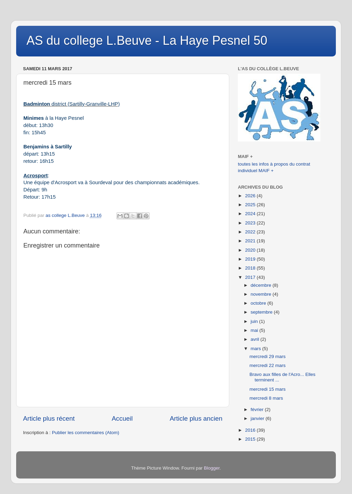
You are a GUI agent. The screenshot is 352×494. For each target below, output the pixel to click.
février (258, 409)
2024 (251, 213)
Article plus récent (49, 418)
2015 (251, 439)
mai (255, 330)
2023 (251, 222)
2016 (251, 430)
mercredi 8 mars (266, 398)
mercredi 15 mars (268, 389)
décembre (262, 285)
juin (255, 321)
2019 (251, 259)
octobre (259, 303)
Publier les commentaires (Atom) (85, 432)
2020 (251, 250)
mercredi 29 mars (268, 356)
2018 (251, 268)
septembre (262, 312)
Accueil (122, 418)
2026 (251, 195)
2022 (251, 231)
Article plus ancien (196, 418)
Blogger (212, 468)
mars (256, 348)
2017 (251, 277)
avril (256, 339)
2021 (251, 240)
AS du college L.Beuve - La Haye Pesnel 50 (146, 40)
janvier (258, 418)
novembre (262, 294)
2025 (251, 204)
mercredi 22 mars (268, 365)
